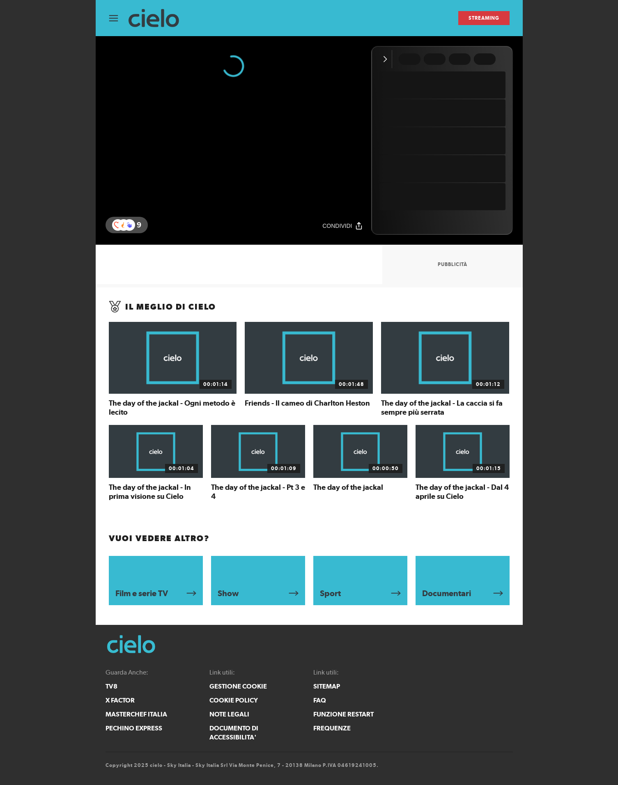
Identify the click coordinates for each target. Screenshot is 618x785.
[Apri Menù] (119, 18)
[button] (129, 225)
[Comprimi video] (387, 59)
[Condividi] (342, 226)
